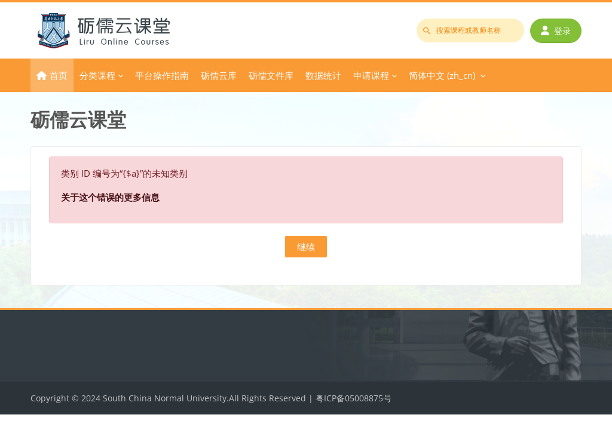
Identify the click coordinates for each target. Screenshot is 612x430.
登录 (556, 30)
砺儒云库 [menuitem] (219, 75)
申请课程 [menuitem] (371, 75)
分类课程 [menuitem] (97, 75)
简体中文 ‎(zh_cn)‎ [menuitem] (442, 75)
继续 (306, 247)
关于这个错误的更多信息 (110, 197)
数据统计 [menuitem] (323, 75)
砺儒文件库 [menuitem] (271, 75)
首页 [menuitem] (59, 75)
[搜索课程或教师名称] (470, 30)
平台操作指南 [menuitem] (162, 75)
